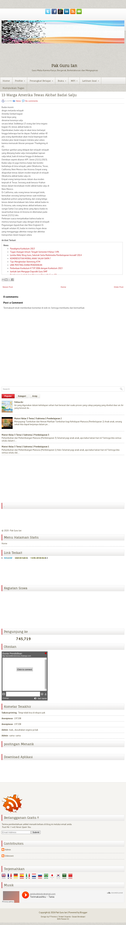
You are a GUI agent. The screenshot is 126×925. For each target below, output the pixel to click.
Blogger (83, 912)
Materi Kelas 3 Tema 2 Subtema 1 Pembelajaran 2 (38, 418)
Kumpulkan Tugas (13, 88)
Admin (5, 729)
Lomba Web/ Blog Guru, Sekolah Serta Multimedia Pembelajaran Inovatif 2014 (46, 255)
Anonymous (7, 718)
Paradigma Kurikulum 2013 (22, 248)
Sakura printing (9, 712)
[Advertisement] (26, 479)
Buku (63, 79)
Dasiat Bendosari (78, 917)
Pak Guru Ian (64, 65)
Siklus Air (18, 402)
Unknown (9, 855)
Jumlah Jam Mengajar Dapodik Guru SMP (28, 271)
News (18, 101)
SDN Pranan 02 (63, 919)
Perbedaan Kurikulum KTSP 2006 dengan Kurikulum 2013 (36, 268)
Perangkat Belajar (42, 79)
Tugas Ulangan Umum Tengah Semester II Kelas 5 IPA (34, 252)
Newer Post (8, 287)
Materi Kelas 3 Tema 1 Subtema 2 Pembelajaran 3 (25, 434)
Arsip (34, 396)
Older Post (118, 287)
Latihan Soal (91, 79)
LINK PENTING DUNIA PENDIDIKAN (26, 265)
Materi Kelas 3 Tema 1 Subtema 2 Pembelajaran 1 (25, 446)
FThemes (53, 917)
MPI (75, 79)
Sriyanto (67, 917)
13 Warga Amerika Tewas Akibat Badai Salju (39, 95)
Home (6, 80)
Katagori (22, 396)
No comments (31, 101)
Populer (8, 396)
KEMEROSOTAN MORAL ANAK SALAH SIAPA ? (30, 258)
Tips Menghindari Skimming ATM (25, 261)
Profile (21, 79)
